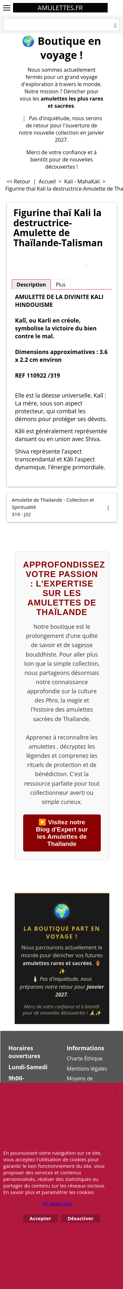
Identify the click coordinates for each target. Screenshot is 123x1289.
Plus (61, 284)
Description (31, 284)
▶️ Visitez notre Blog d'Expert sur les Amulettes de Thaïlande (62, 833)
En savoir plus (57, 1203)
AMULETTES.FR (60, 7)
